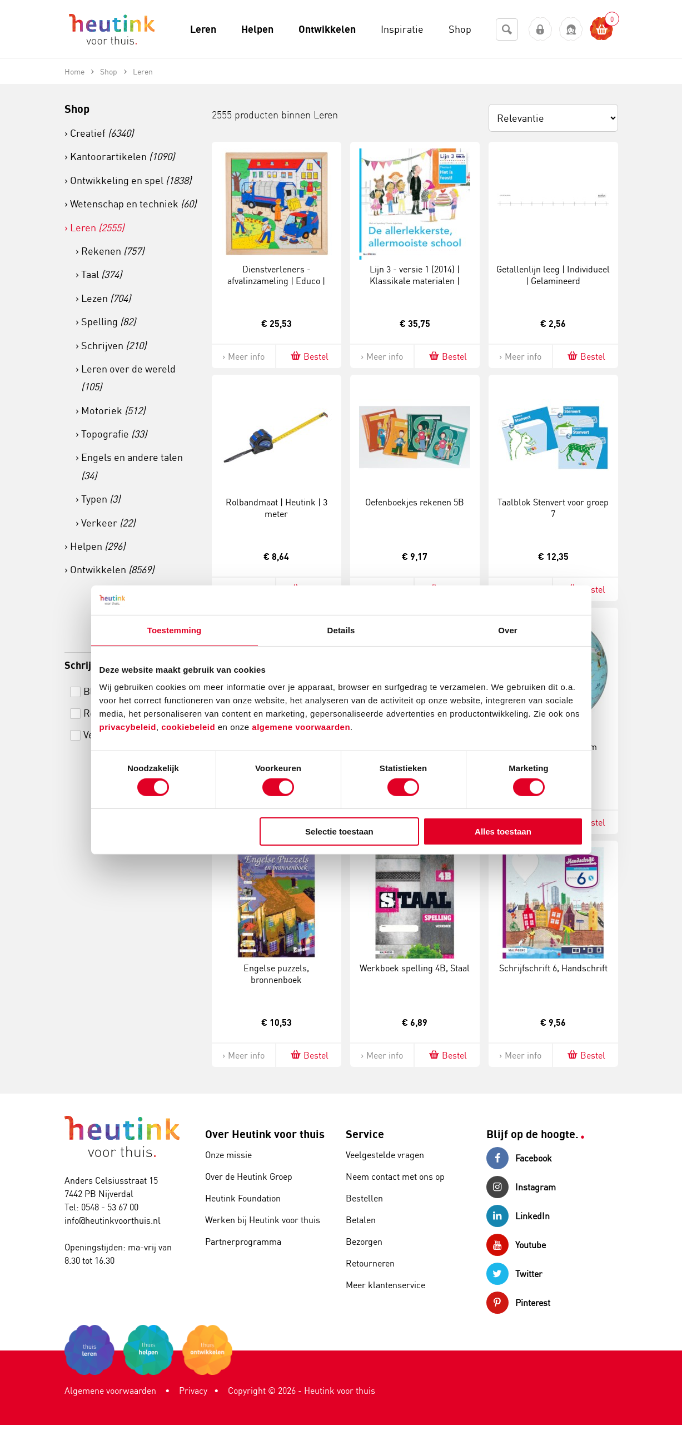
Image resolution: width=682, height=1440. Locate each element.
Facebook (519, 1158)
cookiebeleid (189, 727)
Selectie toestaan (339, 831)
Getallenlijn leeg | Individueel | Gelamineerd (553, 275)
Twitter (514, 1274)
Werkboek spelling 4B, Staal (415, 968)
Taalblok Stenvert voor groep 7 (553, 507)
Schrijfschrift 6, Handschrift (553, 968)
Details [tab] (341, 629)
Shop (76, 109)
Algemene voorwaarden (110, 1390)
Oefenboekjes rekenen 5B (414, 502)
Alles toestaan (503, 831)
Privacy (193, 1390)
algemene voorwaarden (301, 727)
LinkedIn (518, 1216)
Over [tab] (507, 629)
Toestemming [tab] (174, 629)
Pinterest (518, 1303)
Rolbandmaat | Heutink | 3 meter (276, 507)
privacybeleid (127, 727)
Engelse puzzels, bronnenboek (276, 973)
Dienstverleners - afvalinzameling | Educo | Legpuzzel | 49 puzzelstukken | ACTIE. (276, 286)
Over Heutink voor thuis (265, 1134)
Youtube (516, 1245)
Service (365, 1134)
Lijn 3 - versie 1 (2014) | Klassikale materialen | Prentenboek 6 (415, 281)
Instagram (521, 1187)
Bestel (308, 356)
